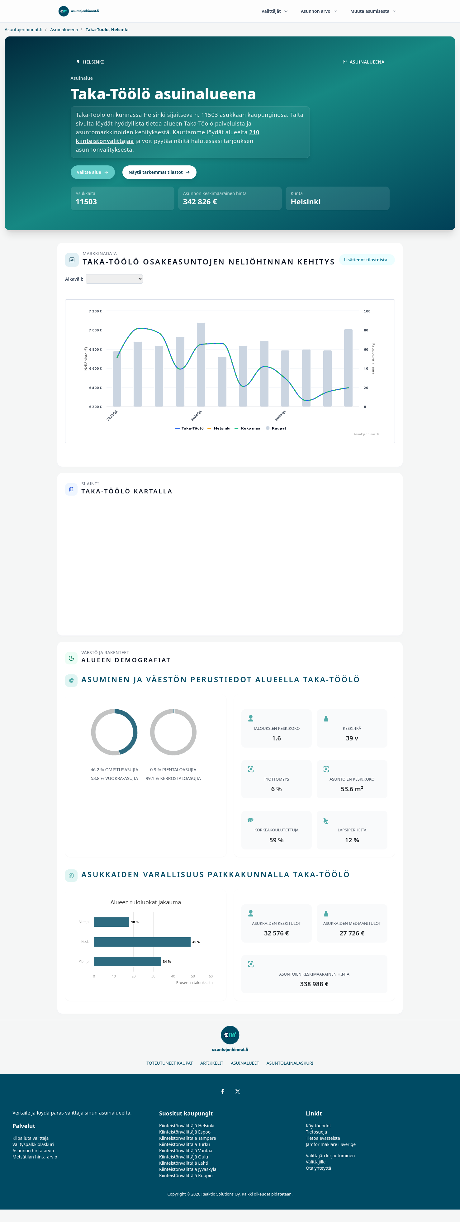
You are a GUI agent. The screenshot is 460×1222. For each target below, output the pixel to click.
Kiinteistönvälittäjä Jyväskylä (187, 1169)
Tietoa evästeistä (323, 1138)
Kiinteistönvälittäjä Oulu (183, 1157)
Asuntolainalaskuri (290, 1063)
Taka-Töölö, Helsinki (106, 29)
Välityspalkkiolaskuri (33, 1144)
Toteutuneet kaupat (169, 1063)
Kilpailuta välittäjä (30, 1138)
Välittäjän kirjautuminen (330, 1155)
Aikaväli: (74, 279)
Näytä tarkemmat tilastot (159, 172)
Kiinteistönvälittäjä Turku (184, 1144)
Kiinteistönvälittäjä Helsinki (186, 1126)
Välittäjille (316, 1162)
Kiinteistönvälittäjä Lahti (183, 1163)
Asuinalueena (63, 29)
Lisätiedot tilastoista (365, 260)
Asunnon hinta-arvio (33, 1150)
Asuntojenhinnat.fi (23, 29)
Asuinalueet (245, 1063)
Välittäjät (275, 11)
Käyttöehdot (318, 1126)
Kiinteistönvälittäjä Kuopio (186, 1175)
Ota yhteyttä (318, 1168)
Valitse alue (93, 172)
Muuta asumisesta (373, 11)
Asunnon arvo (319, 11)
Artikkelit (211, 1063)
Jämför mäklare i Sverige (331, 1144)
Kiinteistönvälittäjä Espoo (185, 1132)
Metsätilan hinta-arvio (34, 1157)
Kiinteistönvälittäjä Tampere (187, 1138)
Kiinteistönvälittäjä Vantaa (185, 1150)
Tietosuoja (316, 1132)
